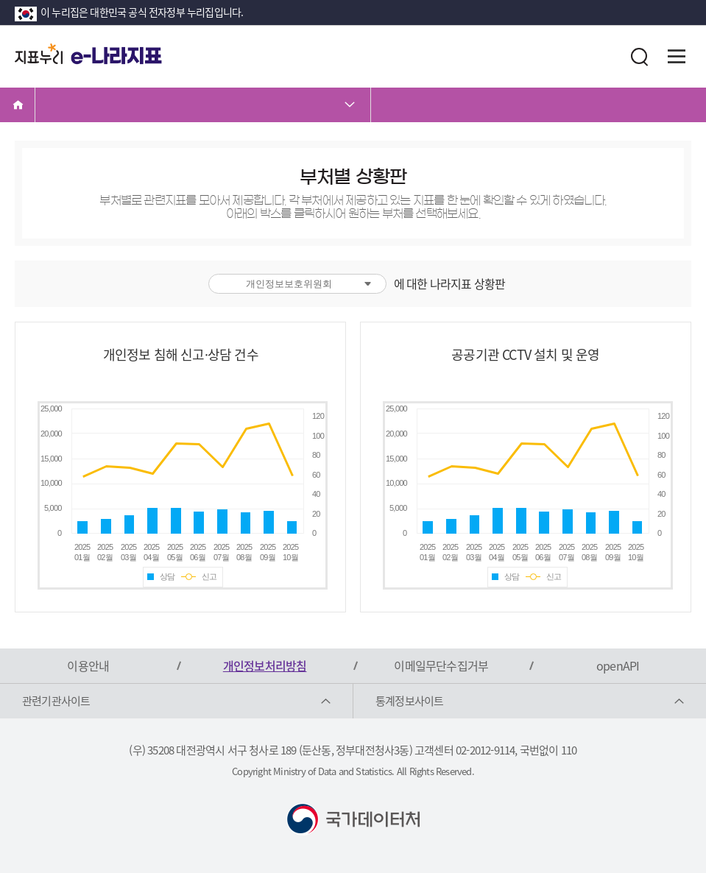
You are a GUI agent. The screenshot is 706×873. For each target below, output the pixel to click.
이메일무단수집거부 (441, 665)
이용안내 (88, 665)
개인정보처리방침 (265, 665)
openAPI (617, 665)
